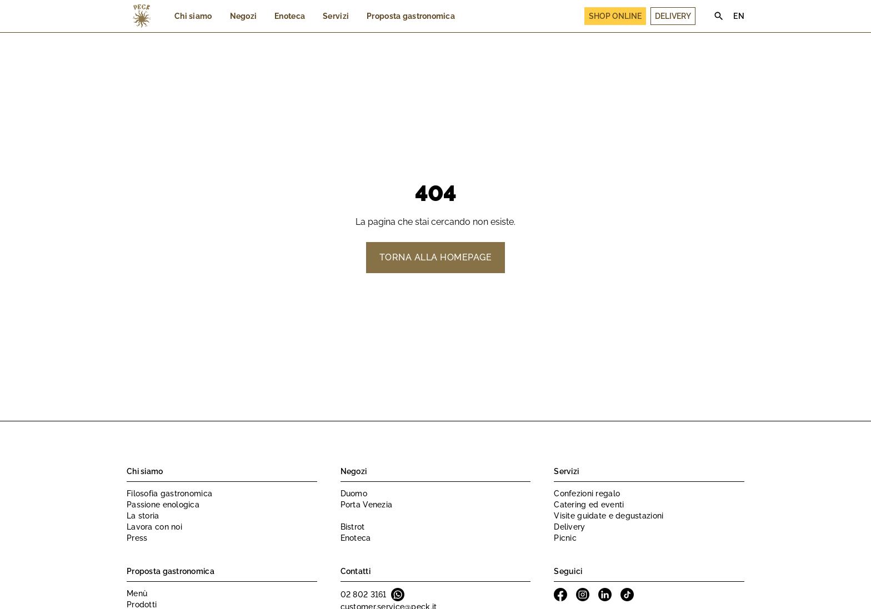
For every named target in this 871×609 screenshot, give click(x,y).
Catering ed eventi (589, 504)
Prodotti (142, 604)
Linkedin (605, 594)
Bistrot (353, 526)
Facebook (560, 594)
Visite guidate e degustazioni (608, 515)
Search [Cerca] (718, 16)
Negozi (243, 16)
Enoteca (289, 16)
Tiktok (627, 594)
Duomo (354, 493)
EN (738, 16)
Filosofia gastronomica (169, 493)
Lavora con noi (154, 526)
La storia (143, 515)
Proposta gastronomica (411, 16)
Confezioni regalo (587, 493)
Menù (137, 593)
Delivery (673, 16)
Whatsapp (397, 594)
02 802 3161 (364, 594)
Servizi (336, 16)
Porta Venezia (367, 504)
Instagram (582, 594)
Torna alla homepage (435, 257)
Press (137, 537)
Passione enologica (163, 504)
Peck (142, 16)
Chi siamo (193, 16)
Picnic (565, 537)
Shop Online (615, 16)
